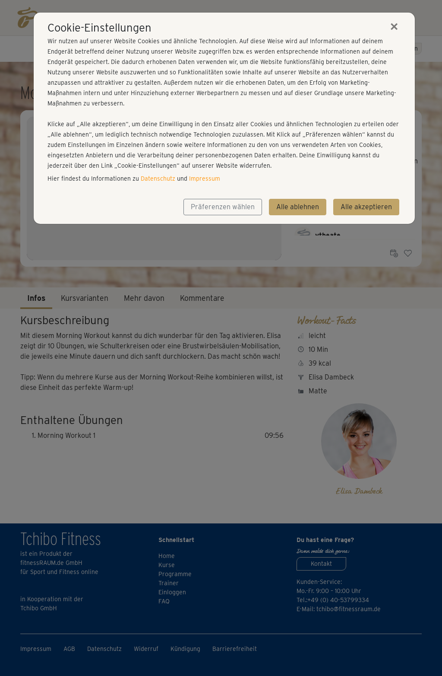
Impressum (204, 178)
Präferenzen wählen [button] (223, 207)
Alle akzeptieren (366, 207)
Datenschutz (158, 178)
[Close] (394, 26)
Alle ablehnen (297, 207)
